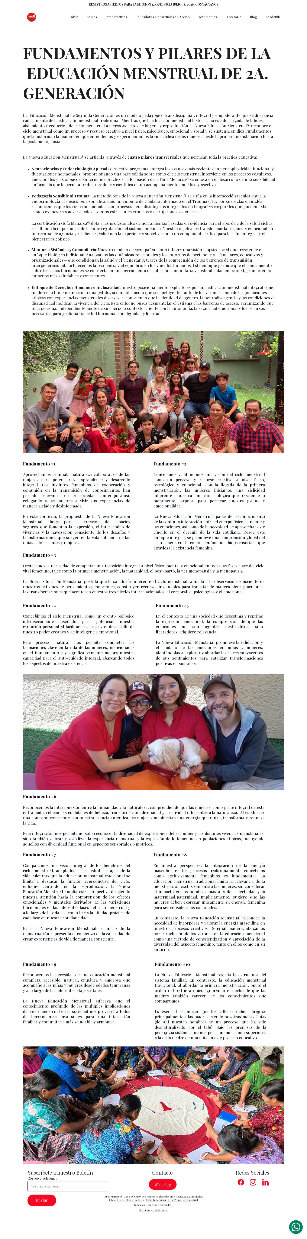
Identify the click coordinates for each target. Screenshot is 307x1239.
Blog (253, 17)
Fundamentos (116, 17)
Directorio (233, 17)
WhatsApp (163, 1186)
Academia (273, 17)
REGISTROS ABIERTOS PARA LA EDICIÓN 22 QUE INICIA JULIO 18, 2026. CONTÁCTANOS (154, 4)
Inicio (74, 17)
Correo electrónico (42, 1184)
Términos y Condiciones (153, 1213)
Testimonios (207, 17)
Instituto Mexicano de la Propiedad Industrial (172, 1203)
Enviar (42, 1206)
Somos (92, 17)
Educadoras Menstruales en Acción (162, 17)
